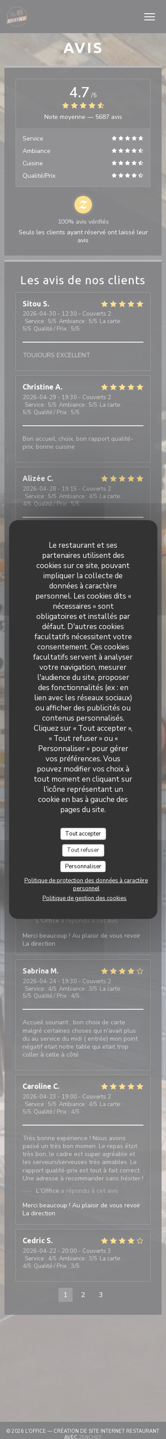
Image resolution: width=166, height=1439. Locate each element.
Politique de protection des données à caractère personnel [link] (86, 885)
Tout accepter (83, 833)
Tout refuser (83, 850)
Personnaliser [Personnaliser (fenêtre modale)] (83, 866)
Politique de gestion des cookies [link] (84, 898)
